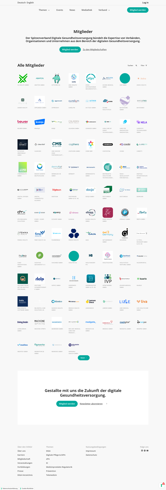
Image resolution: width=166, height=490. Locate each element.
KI (47, 463)
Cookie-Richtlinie (27, 488)
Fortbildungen (24, 467)
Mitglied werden (138, 10)
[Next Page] (84, 357)
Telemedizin (51, 475)
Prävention (51, 471)
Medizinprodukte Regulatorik (59, 467)
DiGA (48, 451)
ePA (48, 459)
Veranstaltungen (25, 463)
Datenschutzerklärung (10, 488)
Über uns (22, 451)
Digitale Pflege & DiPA (55, 455)
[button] (44, 10)
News (72, 10)
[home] (20, 10)
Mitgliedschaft (24, 459)
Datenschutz (91, 455)
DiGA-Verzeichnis (25, 475)
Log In (145, 2)
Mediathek (87, 10)
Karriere (21, 455)
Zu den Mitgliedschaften (95, 49)
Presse (20, 471)
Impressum (91, 451)
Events (59, 10)
